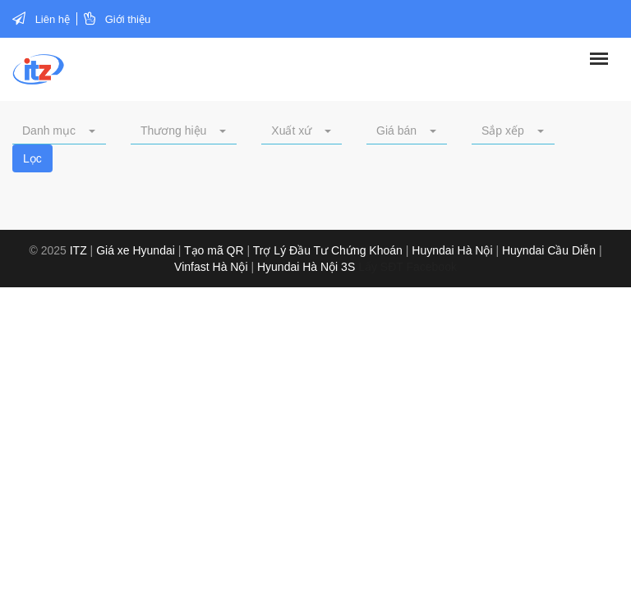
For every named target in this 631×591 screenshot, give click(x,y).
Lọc (32, 158)
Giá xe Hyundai (135, 250)
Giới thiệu (127, 19)
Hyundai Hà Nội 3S (306, 266)
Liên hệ (52, 19)
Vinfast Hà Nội (210, 266)
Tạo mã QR (214, 250)
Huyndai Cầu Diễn (549, 250)
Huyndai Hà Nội (452, 250)
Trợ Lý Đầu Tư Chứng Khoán (328, 250)
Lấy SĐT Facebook (407, 266)
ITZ (78, 250)
